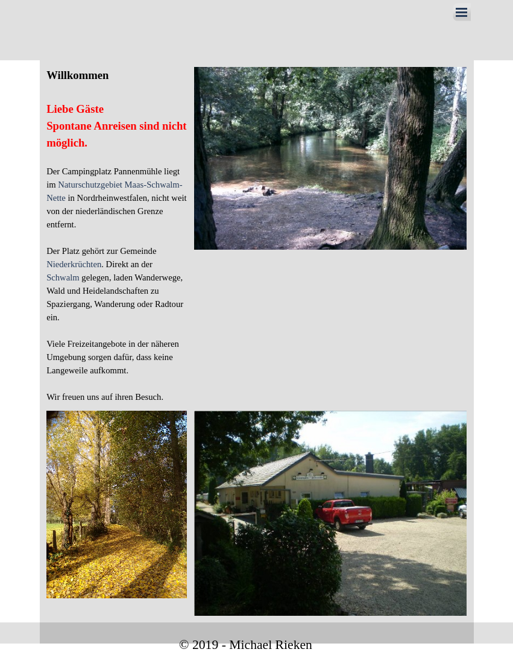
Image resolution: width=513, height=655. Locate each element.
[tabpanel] (116, 235)
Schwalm (63, 277)
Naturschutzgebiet (91, 184)
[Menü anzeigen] (462, 12)
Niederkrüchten (73, 264)
